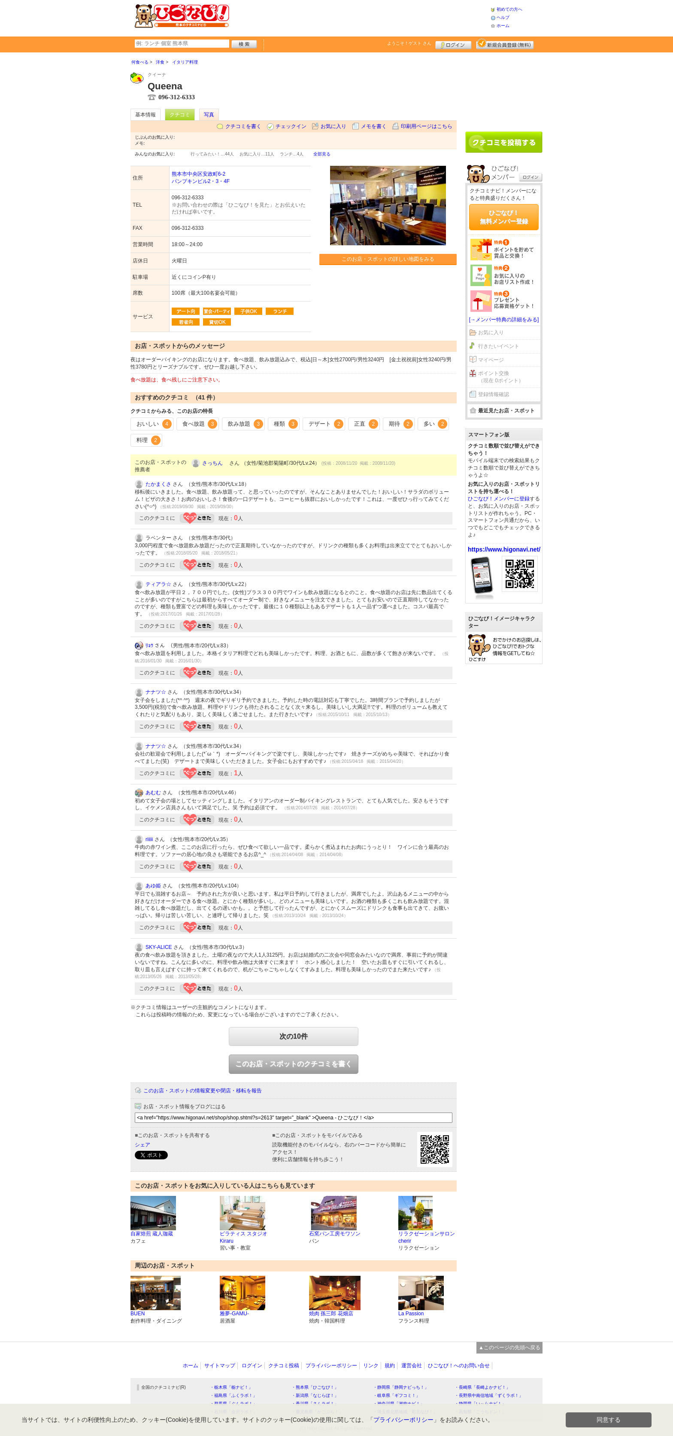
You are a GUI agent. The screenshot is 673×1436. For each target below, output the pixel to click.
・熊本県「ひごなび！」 (315, 1387)
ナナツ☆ (156, 692)
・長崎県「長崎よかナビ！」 (482, 1387)
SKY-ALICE (159, 947)
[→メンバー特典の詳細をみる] (504, 320)
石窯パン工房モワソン (335, 1234)
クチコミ (180, 115)
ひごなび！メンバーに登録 (499, 499)
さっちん (215, 463)
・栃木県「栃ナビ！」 (231, 1387)
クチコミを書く (243, 126)
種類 (286, 424)
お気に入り (333, 126)
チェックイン (291, 126)
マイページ (491, 360)
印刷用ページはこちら (426, 126)
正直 (366, 424)
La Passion (411, 1314)
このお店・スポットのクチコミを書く (293, 1063)
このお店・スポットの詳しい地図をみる (388, 259)
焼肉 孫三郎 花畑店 (331, 1314)
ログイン (453, 43)
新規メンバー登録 (505, 43)
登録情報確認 (493, 394)
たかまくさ (158, 484)
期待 (401, 424)
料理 (148, 440)
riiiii (149, 839)
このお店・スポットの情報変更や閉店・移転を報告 (202, 1091)
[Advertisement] (359, 17)
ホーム (503, 25)
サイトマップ (219, 1366)
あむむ (153, 793)
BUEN (137, 1314)
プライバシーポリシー (331, 1366)
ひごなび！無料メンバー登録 (504, 217)
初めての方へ (509, 9)
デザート (326, 424)
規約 (390, 1366)
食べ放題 (200, 424)
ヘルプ (503, 17)
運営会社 (411, 1366)
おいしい (154, 424)
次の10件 (293, 1036)
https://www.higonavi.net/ (504, 549)
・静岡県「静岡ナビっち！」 (401, 1387)
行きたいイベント (498, 346)
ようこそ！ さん (409, 43)
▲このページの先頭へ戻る (509, 1348)
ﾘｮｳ (149, 646)
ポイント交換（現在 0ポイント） (501, 377)
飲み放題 (245, 424)
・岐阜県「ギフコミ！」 (396, 1395)
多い (436, 424)
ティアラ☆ (158, 584)
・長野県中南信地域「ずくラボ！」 (489, 1395)
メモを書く (374, 126)
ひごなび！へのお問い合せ (459, 1366)
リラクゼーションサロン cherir (426, 1237)
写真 (209, 115)
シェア (142, 1145)
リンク (371, 1366)
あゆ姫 (153, 886)
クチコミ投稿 (283, 1366)
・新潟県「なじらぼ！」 (315, 1395)
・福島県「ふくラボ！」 (233, 1395)
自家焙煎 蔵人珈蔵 (151, 1234)
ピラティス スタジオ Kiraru (243, 1237)
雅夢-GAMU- (234, 1314)
